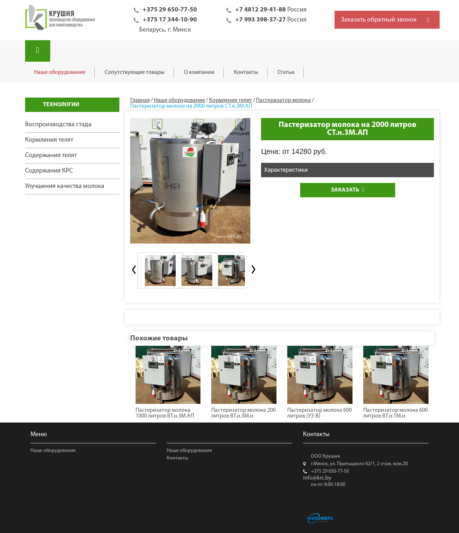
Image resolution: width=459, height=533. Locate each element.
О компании (199, 72)
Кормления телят (49, 140)
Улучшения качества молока (64, 186)
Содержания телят (51, 155)
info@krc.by (317, 478)
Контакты (246, 72)
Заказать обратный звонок (379, 19)
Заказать (347, 190)
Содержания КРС (49, 171)
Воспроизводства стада (58, 124)
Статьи (286, 72)
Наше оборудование (59, 72)
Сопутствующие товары (135, 72)
